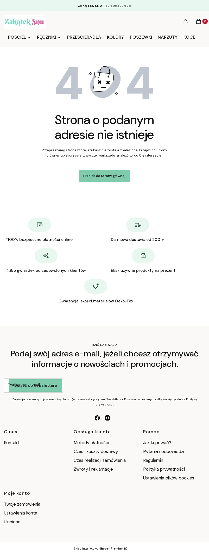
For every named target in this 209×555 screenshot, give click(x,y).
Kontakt (11, 442)
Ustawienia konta (20, 513)
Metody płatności (91, 442)
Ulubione (12, 522)
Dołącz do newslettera (35, 385)
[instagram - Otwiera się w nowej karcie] (107, 418)
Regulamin (153, 460)
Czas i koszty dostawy (96, 451)
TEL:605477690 (117, 6)
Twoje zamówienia (22, 504)
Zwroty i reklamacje (93, 469)
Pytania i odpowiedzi (163, 451)
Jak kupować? (157, 442)
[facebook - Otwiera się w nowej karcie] (97, 418)
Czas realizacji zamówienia (100, 460)
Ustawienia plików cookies (169, 478)
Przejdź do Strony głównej (104, 176)
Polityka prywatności (164, 469)
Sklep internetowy (98, 548)
